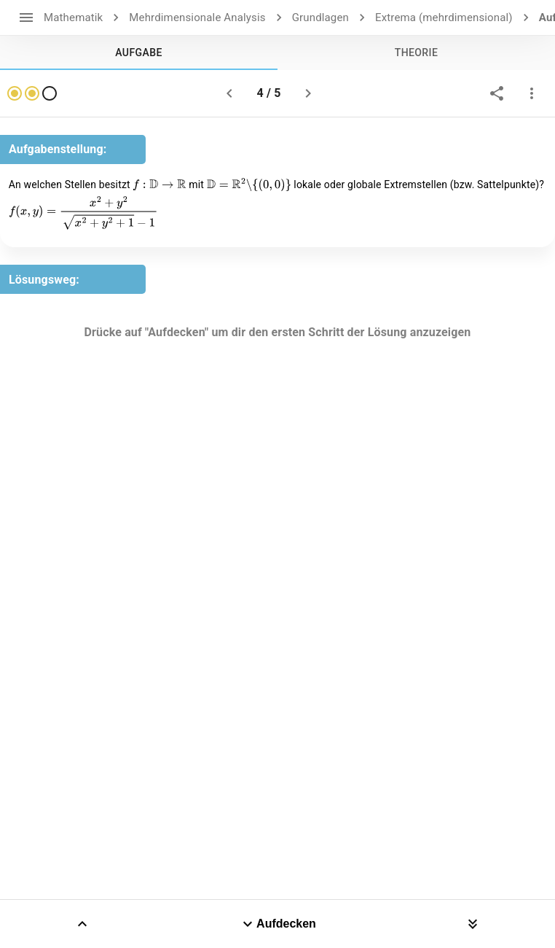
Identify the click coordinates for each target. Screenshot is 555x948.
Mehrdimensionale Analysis (197, 17)
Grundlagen (320, 17)
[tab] (139, 52)
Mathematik (73, 17)
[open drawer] (26, 17)
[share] (496, 93)
